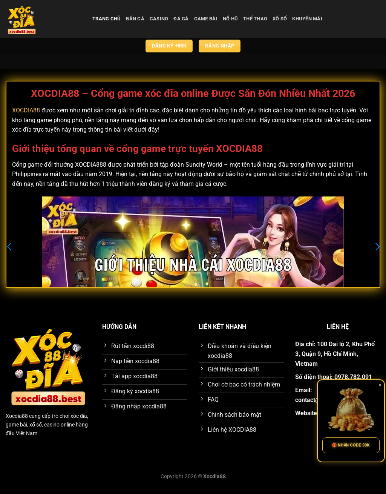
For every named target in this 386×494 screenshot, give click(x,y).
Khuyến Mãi (307, 18)
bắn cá (135, 18)
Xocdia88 (17, 416)
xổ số (280, 18)
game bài (206, 18)
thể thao (255, 18)
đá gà (180, 18)
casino (159, 18)
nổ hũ (230, 18)
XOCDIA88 (26, 110)
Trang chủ (106, 18)
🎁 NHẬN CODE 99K (351, 445)
